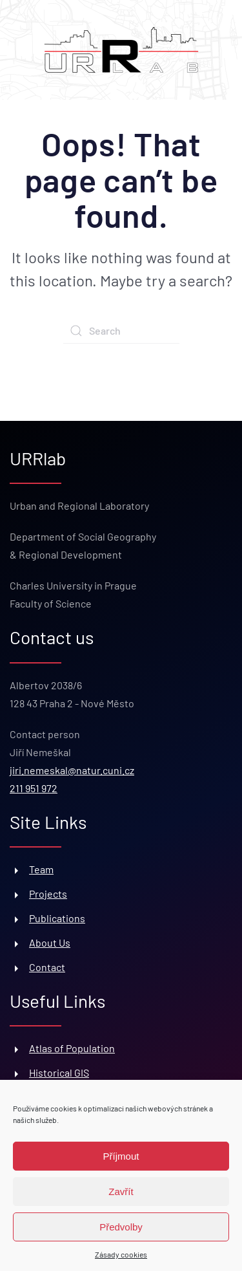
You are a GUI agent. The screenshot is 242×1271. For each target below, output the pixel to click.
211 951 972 (33, 788)
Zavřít (120, 1191)
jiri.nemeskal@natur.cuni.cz (72, 770)
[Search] (121, 331)
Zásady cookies (121, 1254)
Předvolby (121, 1226)
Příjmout (121, 1156)
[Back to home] (121, 50)
